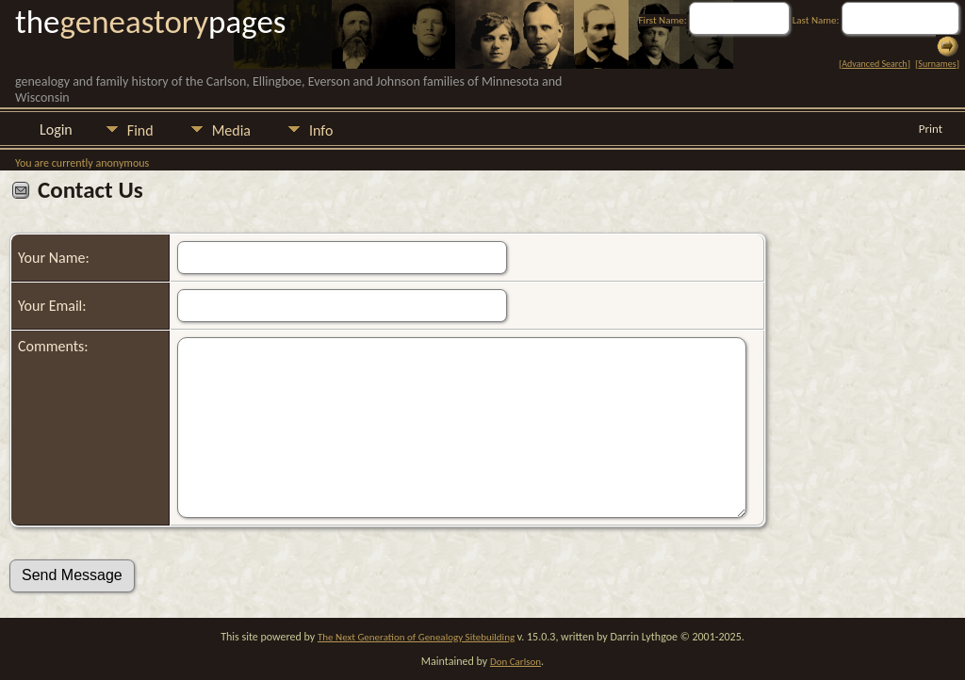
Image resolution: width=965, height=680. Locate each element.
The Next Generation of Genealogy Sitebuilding (416, 637)
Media (231, 130)
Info (321, 130)
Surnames (937, 63)
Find (140, 130)
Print (930, 128)
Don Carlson (515, 662)
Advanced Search (874, 63)
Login (56, 129)
